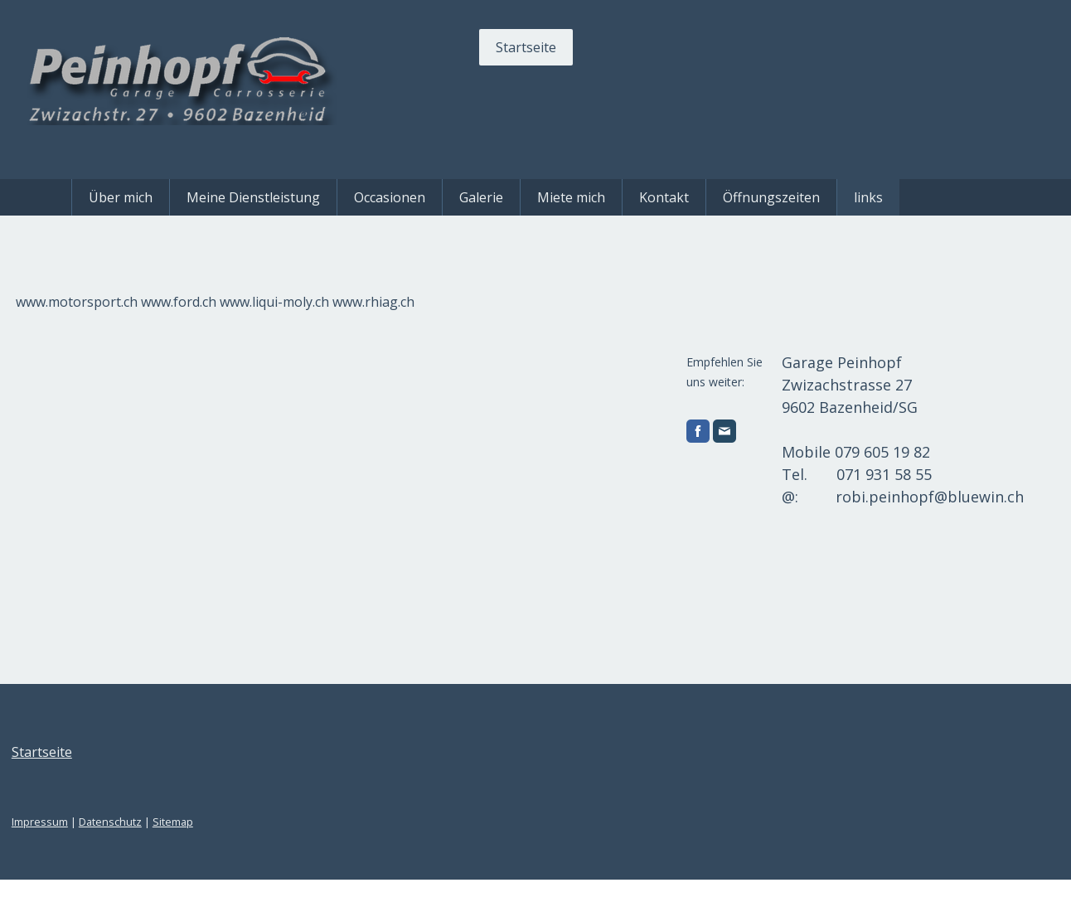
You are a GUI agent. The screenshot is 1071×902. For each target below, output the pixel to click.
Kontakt (664, 197)
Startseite (458, 47)
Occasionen (389, 197)
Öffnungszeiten (771, 197)
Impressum (108, 844)
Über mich (121, 197)
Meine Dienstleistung (253, 197)
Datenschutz (178, 844)
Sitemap (240, 844)
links (868, 197)
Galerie (481, 197)
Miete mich (571, 197)
